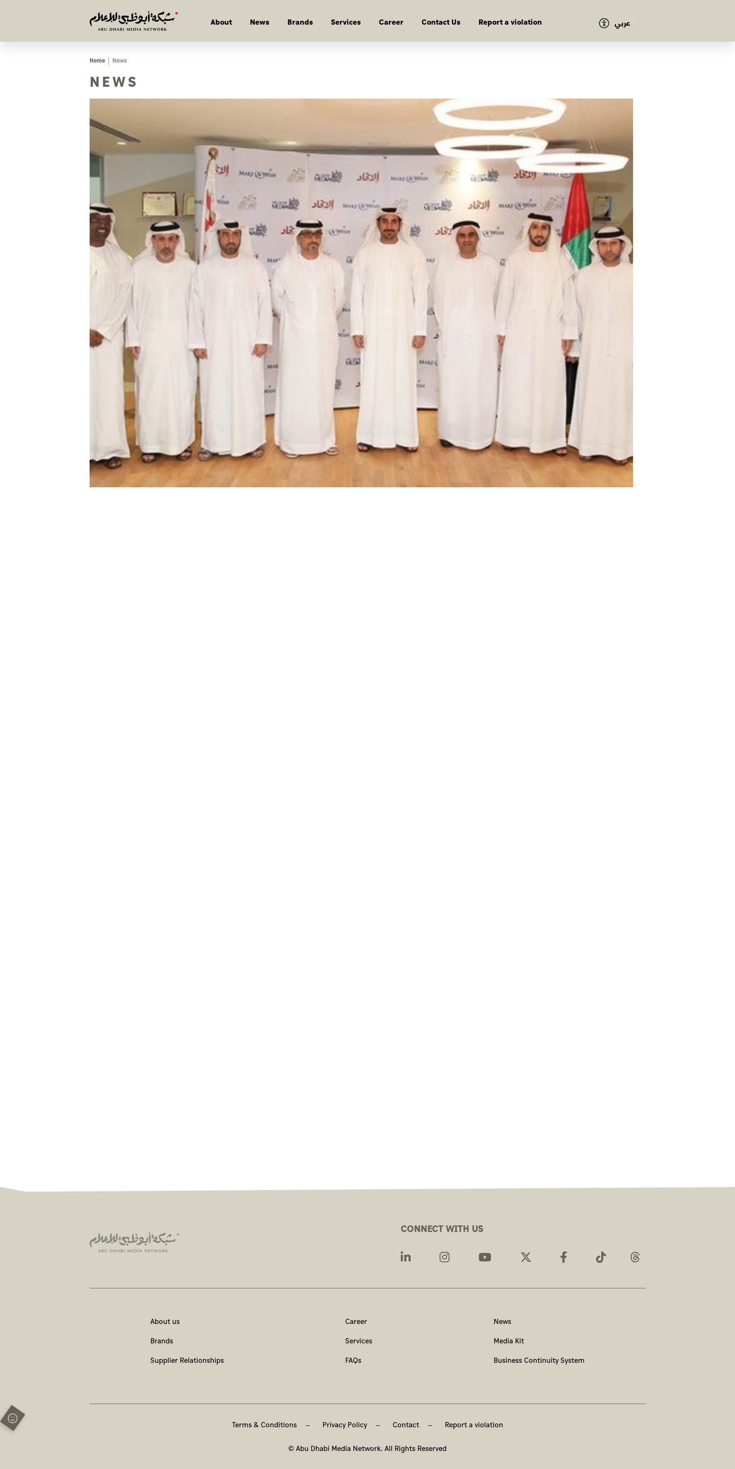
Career (391, 22)
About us (165, 1322)
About (221, 22)
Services (346, 22)
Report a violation (510, 22)
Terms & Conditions (264, 1425)
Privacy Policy (344, 1425)
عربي (622, 23)
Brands (300, 22)
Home (97, 61)
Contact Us (441, 22)
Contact (406, 1425)
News (259, 22)
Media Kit (509, 1341)
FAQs (353, 1361)
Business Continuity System (539, 1361)
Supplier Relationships (187, 1361)
